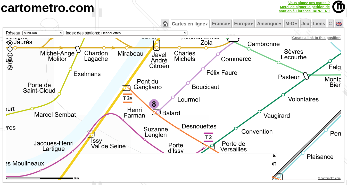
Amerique (270, 23)
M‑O (292, 23)
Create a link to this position (317, 38)
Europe (244, 23)
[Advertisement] (176, 167)
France (221, 23)
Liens (319, 23)
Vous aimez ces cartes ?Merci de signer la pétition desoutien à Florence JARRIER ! (304, 7)
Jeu (306, 23)
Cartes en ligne (190, 23)
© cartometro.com (329, 178)
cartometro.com (47, 8)
